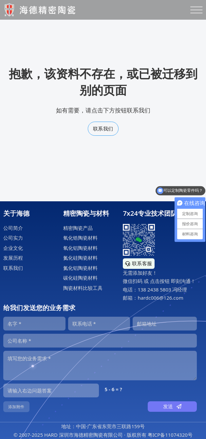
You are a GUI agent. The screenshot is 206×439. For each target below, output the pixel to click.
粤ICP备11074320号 (170, 434)
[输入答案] (51, 390)
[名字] (34, 323)
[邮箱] (165, 323)
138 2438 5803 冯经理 (162, 289)
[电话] (99, 323)
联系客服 (138, 263)
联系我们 (103, 128)
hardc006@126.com (160, 297)
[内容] (100, 365)
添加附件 (16, 406)
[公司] (100, 341)
